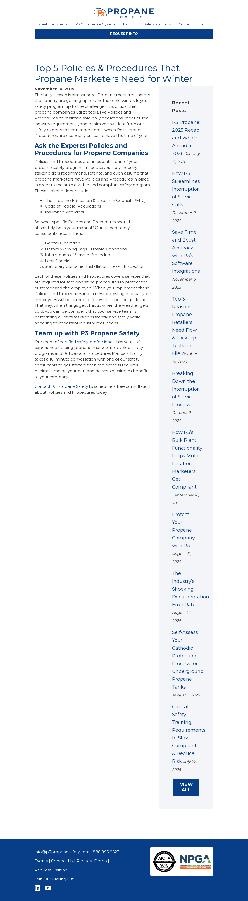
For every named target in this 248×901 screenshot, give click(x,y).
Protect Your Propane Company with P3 (183, 530)
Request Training (51, 869)
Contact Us (62, 860)
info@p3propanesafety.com (62, 851)
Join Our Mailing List (54, 879)
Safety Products (157, 24)
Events (41, 860)
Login (205, 24)
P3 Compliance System (95, 24)
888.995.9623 (106, 851)
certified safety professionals (87, 341)
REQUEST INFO (124, 33)
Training (129, 24)
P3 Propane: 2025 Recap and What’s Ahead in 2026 (186, 137)
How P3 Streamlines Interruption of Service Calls (186, 189)
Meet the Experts (52, 24)
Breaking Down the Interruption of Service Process (186, 389)
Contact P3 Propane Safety (61, 386)
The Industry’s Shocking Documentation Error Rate (190, 589)
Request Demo (92, 860)
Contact (185, 24)
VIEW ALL (186, 787)
